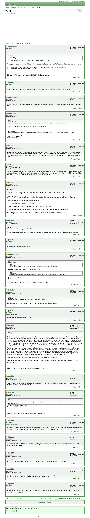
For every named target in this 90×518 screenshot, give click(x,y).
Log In (68, 1)
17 (75, 498)
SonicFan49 (14, 13)
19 (79, 498)
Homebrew (13, 7)
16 (73, 498)
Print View (42, 502)
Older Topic (20, 498)
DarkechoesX (13, 83)
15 (71, 498)
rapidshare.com (12, 137)
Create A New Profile (79, 1)
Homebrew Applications (24, 7)
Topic (32, 7)
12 (65, 498)
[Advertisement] (43, 27)
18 (77, 498)
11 (63, 498)
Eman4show (13, 97)
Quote (80, 77)
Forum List (10, 43)
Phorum (50, 516)
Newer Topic (10, 498)
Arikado (11, 220)
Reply (74, 77)
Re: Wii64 (9, 48)
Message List (19, 43)
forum (41, 516)
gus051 (11, 145)
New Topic (29, 43)
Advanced (80, 11)
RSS (49, 502)
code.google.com (60, 67)
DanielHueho (13, 46)
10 (61, 498)
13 (67, 498)
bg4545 (11, 290)
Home (7, 7)
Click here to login (11, 511)
